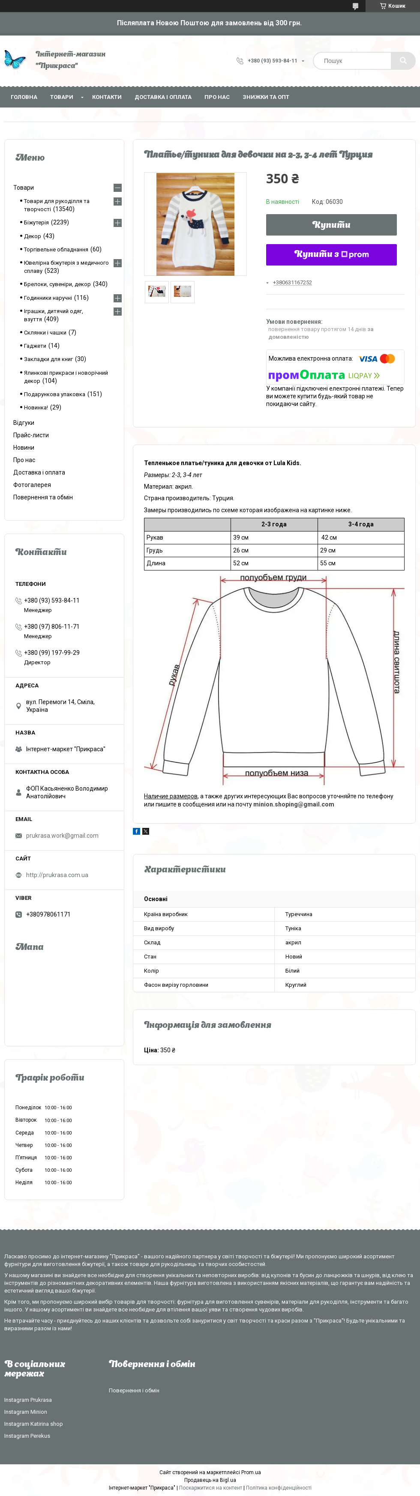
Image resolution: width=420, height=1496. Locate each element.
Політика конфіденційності (279, 1488)
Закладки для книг (48, 359)
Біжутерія (36, 222)
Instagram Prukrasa (28, 1400)
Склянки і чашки (45, 332)
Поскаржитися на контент (210, 1488)
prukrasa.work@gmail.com (62, 835)
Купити (331, 225)
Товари (61, 97)
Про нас (217, 97)
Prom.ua (251, 1472)
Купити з (331, 255)
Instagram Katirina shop (33, 1424)
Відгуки (23, 422)
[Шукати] (403, 61)
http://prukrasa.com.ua (57, 875)
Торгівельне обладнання (56, 249)
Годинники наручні (48, 298)
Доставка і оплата (163, 97)
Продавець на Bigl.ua (210, 1480)
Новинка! (36, 407)
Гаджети (35, 346)
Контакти (107, 97)
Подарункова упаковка (54, 394)
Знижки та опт (266, 97)
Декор (32, 236)
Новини (23, 447)
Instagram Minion (25, 1412)
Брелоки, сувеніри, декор (57, 284)
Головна (24, 97)
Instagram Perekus (27, 1436)
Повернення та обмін (43, 497)
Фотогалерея (32, 484)
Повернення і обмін (134, 1390)
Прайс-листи (31, 435)
